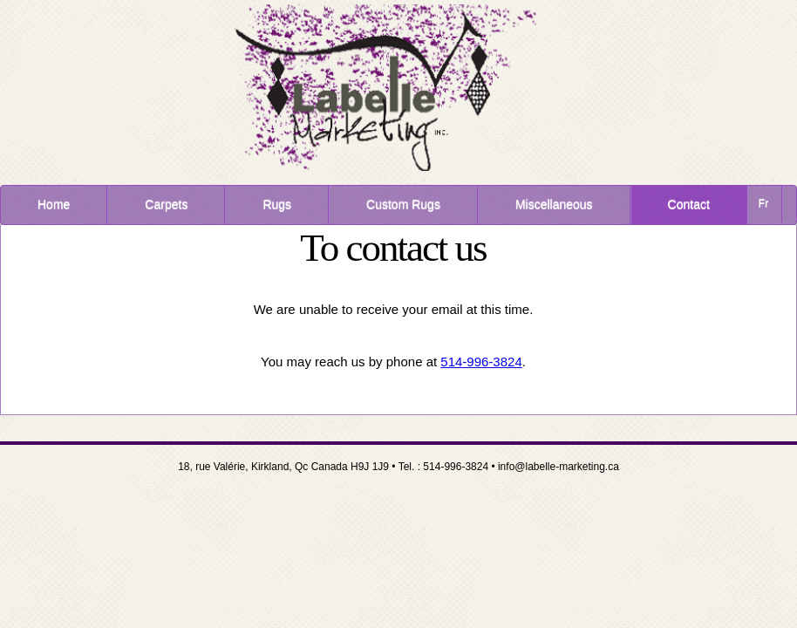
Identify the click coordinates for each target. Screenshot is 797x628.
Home (53, 205)
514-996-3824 (480, 361)
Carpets (166, 205)
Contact (689, 205)
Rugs (276, 205)
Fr (763, 204)
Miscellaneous (554, 205)
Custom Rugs (403, 205)
